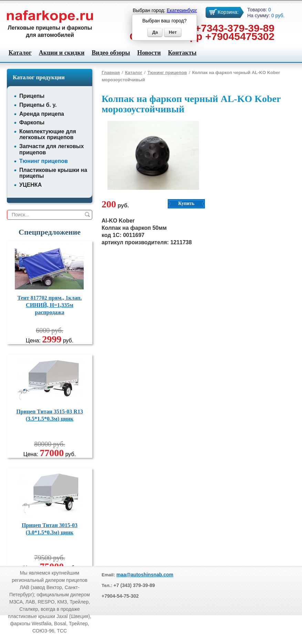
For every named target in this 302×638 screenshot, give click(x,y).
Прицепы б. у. (37, 105)
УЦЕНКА (30, 185)
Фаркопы (31, 122)
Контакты (182, 52)
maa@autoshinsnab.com (144, 574)
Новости (148, 52)
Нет (173, 32)
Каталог (20, 52)
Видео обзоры (111, 52)
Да (155, 32)
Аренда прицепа (41, 114)
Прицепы (31, 96)
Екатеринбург (182, 10)
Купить (186, 203)
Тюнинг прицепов (43, 161)
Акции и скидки (61, 52)
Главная (111, 72)
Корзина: (228, 12)
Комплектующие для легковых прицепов (47, 134)
